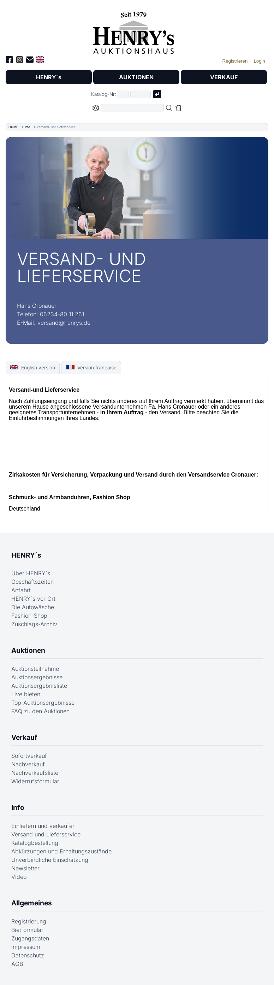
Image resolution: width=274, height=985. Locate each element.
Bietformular (27, 929)
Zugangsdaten (30, 938)
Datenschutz (27, 955)
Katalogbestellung (34, 842)
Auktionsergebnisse (36, 677)
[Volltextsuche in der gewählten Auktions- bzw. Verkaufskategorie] (132, 107)
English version (32, 367)
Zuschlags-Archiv (34, 624)
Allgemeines (31, 903)
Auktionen (28, 650)
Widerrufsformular (35, 781)
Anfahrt (21, 590)
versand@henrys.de (63, 322)
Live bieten (25, 694)
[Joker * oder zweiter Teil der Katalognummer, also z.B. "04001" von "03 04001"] (140, 94)
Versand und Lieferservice (46, 834)
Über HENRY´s (30, 573)
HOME (13, 127)
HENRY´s (48, 77)
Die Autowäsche (32, 607)
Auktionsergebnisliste (39, 685)
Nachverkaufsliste (34, 772)
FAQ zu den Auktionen (40, 711)
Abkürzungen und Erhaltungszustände (61, 851)
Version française (91, 367)
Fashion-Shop (29, 615)
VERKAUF (224, 77)
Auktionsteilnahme (35, 668)
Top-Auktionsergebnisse (43, 702)
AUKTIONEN (136, 77)
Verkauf (24, 737)
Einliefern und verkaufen (43, 825)
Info (27, 127)
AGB (17, 963)
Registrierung (28, 921)
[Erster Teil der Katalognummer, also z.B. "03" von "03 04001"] (123, 94)
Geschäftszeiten (32, 581)
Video (18, 876)
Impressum (25, 946)
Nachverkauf (28, 764)
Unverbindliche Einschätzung (49, 859)
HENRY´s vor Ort (33, 598)
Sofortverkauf (29, 755)
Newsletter (25, 868)
